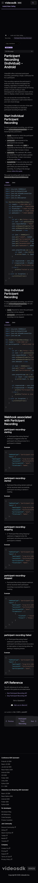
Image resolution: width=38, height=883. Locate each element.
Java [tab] (13, 182)
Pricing (4, 851)
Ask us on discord (19, 705)
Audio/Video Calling (8, 6)
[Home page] (6, 35)
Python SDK (5, 783)
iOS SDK (4, 775)
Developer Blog (6, 812)
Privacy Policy (6, 859)
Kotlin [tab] (7, 182)
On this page (9, 51)
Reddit (4, 838)
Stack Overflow (7, 833)
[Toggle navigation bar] (2, 2)
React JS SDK (5, 764)
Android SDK (5, 772)
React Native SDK (7, 770)
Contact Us (5, 848)
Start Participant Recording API (17, 693)
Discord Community (8, 827)
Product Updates (6, 820)
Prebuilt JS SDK (6, 761)
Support (4, 854)
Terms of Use (6, 856)
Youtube (4, 841)
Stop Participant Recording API (17, 696)
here (18, 159)
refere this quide (17, 171)
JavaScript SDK (6, 767)
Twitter (4, 835)
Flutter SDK (5, 778)
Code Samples (6, 817)
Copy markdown (10, 43)
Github (4, 830)
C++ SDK (4, 786)
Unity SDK (4, 781)
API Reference (6, 814)
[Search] (34, 3)
